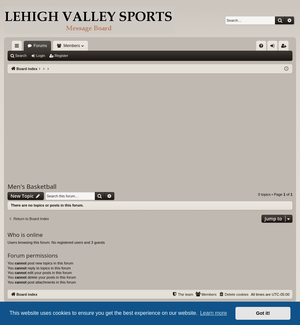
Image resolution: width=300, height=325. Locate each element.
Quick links (18, 47)
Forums (40, 45)
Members (72, 45)
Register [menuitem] (285, 47)
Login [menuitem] (273, 47)
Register (61, 56)
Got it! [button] (263, 313)
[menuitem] (261, 46)
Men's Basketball (32, 186)
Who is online (25, 234)
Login (40, 56)
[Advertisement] (150, 123)
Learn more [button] (213, 313)
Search (21, 56)
